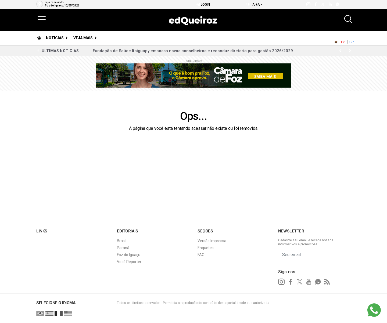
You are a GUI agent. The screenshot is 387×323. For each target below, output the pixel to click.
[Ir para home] (39, 38)
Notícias (55, 38)
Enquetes (206, 248)
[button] (41, 19)
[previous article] (350, 51)
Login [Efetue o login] (203, 4)
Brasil (121, 241)
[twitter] (322, 4)
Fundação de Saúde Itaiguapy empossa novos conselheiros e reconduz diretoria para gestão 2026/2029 (193, 50)
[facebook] (315, 4)
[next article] (340, 51)
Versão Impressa (212, 241)
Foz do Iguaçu (128, 255)
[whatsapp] (337, 4)
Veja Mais (83, 38)
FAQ (201, 255)
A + (254, 4)
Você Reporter (129, 262)
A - (259, 4)
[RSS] (327, 282)
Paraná (123, 248)
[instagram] (308, 4)
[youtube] (330, 4)
